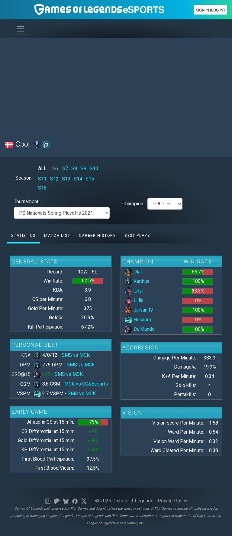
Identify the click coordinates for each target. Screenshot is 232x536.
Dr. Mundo (140, 329)
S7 (65, 168)
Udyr (134, 291)
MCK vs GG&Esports (86, 384)
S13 (66, 179)
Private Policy (172, 501)
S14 (78, 179)
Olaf (133, 272)
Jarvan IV (139, 310)
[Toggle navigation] (20, 29)
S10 (94, 168)
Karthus (137, 281)
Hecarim (138, 320)
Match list (57, 235)
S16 (42, 188)
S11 (42, 179)
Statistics (23, 235)
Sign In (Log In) (210, 10)
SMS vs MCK (76, 355)
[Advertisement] (116, 85)
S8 (74, 168)
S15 (89, 179)
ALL (42, 168)
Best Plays (137, 235)
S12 (54, 179)
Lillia (134, 300)
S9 (83, 168)
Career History (97, 235)
